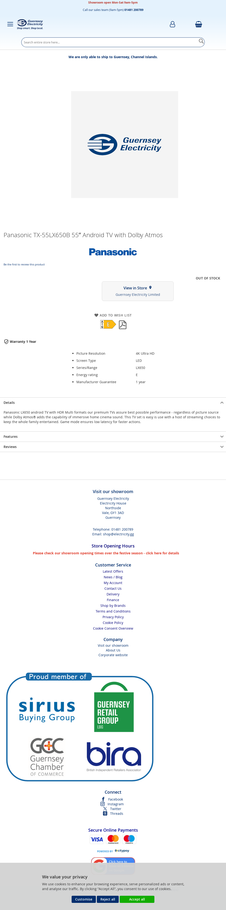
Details (9, 402)
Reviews (10, 446)
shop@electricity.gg (118, 534)
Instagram (116, 804)
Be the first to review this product (24, 264)
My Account (113, 582)
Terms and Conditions (113, 611)
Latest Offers (113, 571)
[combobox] (113, 42)
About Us (113, 650)
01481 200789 (122, 529)
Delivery (113, 594)
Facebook (115, 799)
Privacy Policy (113, 617)
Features (11, 436)
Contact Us (113, 588)
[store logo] (30, 24)
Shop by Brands (113, 605)
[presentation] (113, 402)
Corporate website (113, 655)
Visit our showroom (113, 645)
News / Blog (113, 577)
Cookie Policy (113, 622)
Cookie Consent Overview (113, 628)
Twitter (115, 808)
